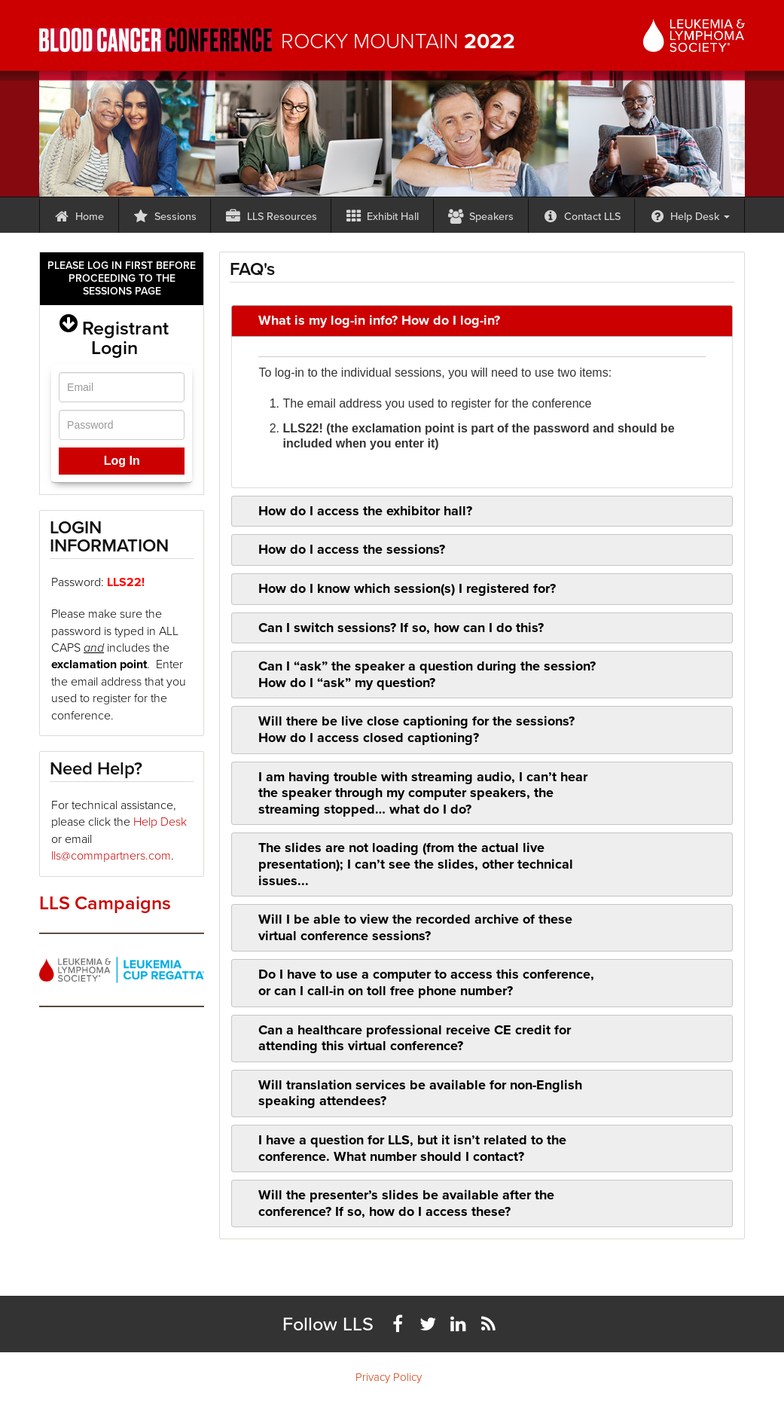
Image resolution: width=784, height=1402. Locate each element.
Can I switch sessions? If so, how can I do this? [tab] (391, 627)
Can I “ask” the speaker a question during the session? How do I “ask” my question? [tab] (417, 674)
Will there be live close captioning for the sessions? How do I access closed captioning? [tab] (407, 729)
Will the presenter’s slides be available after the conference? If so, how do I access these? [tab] (396, 1203)
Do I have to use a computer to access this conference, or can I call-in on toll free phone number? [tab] (416, 982)
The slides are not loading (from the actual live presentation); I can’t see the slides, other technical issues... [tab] (406, 864)
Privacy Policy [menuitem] (388, 1377)
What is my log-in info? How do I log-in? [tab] (369, 320)
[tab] (482, 412)
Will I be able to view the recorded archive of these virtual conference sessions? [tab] (405, 927)
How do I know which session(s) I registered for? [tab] (397, 588)
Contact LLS (581, 217)
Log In (122, 460)
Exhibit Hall (382, 217)
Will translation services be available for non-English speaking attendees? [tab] (410, 1093)
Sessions (165, 217)
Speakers (480, 217)
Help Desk (690, 217)
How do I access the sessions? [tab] (342, 549)
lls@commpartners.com (111, 855)
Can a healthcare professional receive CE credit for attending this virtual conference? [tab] (405, 1038)
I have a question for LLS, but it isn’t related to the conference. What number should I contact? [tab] (402, 1148)
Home (79, 217)
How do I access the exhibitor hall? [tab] (355, 511)
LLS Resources (271, 217)
